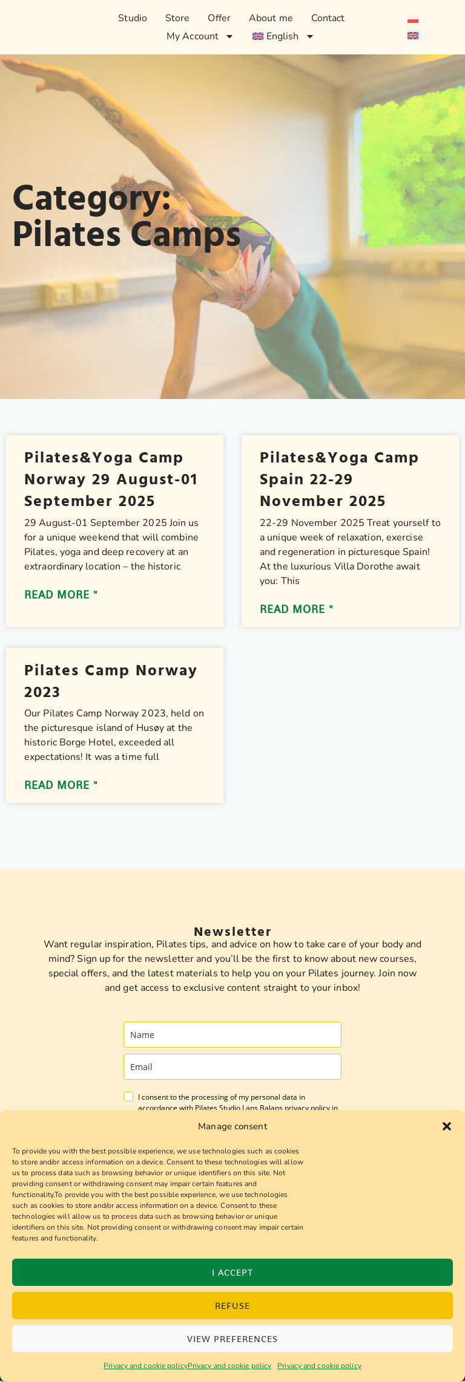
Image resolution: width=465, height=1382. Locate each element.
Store (177, 18)
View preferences (232, 1339)
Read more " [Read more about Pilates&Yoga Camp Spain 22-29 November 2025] (297, 610)
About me (271, 18)
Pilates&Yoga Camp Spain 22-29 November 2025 (340, 479)
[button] (447, 1126)
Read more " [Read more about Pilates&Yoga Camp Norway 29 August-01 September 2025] (61, 595)
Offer (219, 18)
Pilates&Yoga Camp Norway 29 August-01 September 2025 (111, 479)
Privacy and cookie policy (319, 1366)
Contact (328, 18)
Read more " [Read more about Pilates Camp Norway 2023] (61, 786)
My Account (200, 36)
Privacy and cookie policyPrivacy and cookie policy (187, 1366)
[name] (232, 1036)
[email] (232, 1068)
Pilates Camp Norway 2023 (111, 682)
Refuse (232, 1305)
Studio (132, 18)
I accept (232, 1272)
